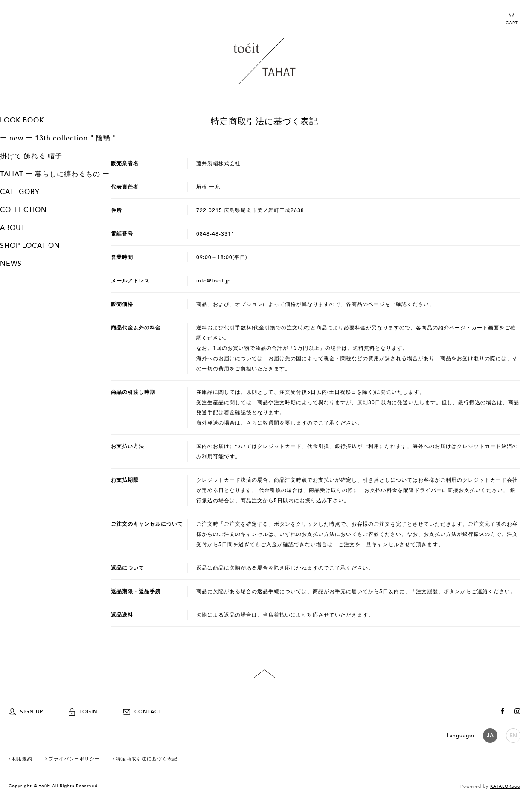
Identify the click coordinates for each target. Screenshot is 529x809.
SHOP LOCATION (30, 246)
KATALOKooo (505, 786)
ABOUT (12, 228)
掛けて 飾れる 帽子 (31, 156)
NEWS (11, 263)
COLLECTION (23, 210)
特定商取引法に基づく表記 (146, 759)
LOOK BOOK (22, 120)
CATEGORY (20, 192)
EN (513, 736)
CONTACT (142, 712)
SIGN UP (26, 711)
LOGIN (83, 712)
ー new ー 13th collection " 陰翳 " (58, 138)
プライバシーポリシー (74, 759)
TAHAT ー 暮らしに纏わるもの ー (55, 174)
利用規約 (22, 759)
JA (490, 736)
